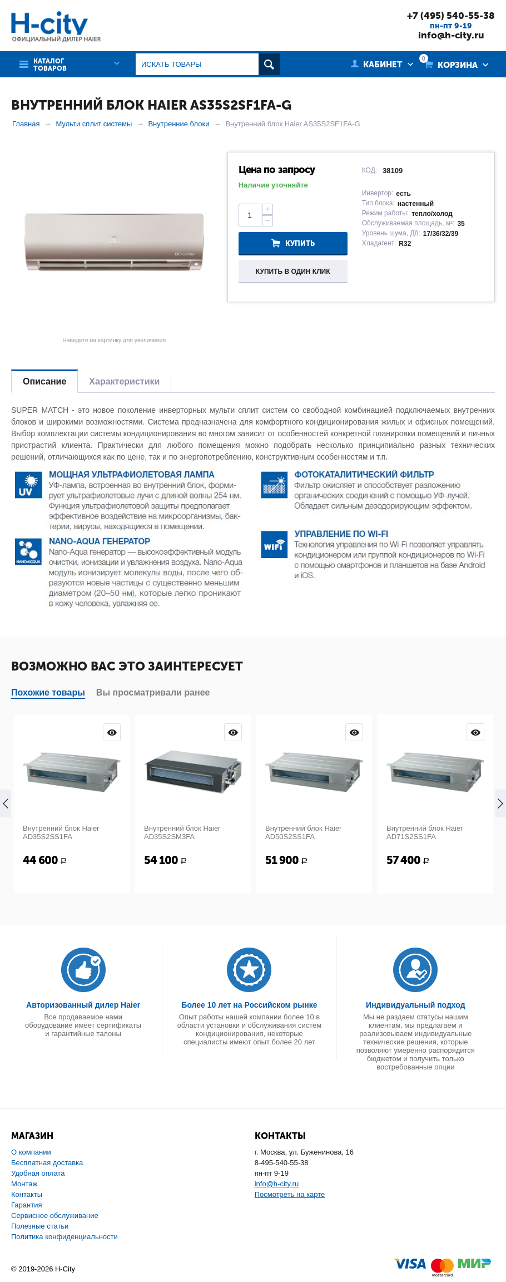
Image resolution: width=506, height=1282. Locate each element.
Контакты (26, 1194)
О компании (31, 1152)
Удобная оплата (38, 1173)
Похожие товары (48, 692)
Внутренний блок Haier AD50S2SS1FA (303, 832)
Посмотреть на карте (290, 1194)
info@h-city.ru (451, 35)
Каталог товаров (50, 65)
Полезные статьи (39, 1226)
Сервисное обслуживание (54, 1215)
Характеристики (124, 381)
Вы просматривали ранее (153, 692)
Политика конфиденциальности (64, 1236)
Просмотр (112, 732)
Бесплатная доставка (47, 1162)
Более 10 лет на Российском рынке (249, 1004)
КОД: (369, 170)
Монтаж (24, 1184)
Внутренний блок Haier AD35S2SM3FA (182, 832)
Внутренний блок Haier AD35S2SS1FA (61, 832)
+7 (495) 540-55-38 (451, 15)
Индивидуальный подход (415, 1004)
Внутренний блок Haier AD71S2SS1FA (424, 832)
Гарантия (26, 1205)
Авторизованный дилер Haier (83, 1004)
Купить (300, 243)
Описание (44, 381)
